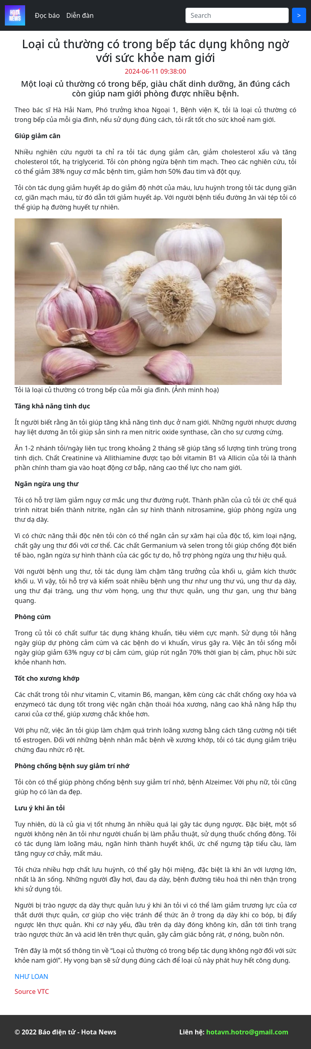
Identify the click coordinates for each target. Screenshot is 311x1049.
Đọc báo (47, 15)
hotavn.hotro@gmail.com (247, 1032)
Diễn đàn (80, 15)
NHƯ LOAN (31, 976)
